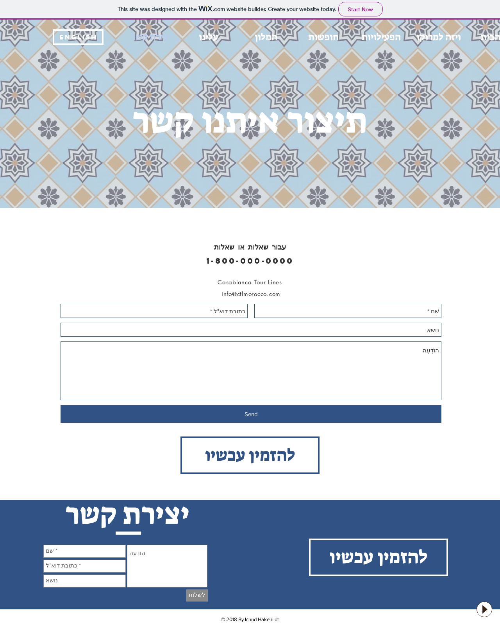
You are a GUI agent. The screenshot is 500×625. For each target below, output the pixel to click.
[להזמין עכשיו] (250, 455)
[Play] (484, 609)
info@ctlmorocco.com (250, 294)
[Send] (251, 414)
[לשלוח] (197, 595)
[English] (78, 37)
